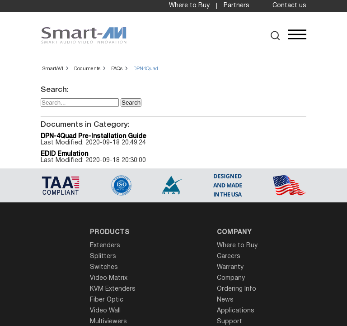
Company (234, 232)
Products (110, 232)
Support (229, 322)
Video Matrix (108, 278)
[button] (275, 35)
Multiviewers (108, 322)
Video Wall (105, 311)
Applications (235, 311)
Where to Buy (189, 6)
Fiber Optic (106, 300)
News (225, 300)
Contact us (289, 6)
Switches (104, 267)
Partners (236, 6)
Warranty (230, 267)
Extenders (105, 246)
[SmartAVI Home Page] (84, 35)
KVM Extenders (113, 289)
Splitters (103, 256)
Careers (228, 256)
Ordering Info (236, 289)
